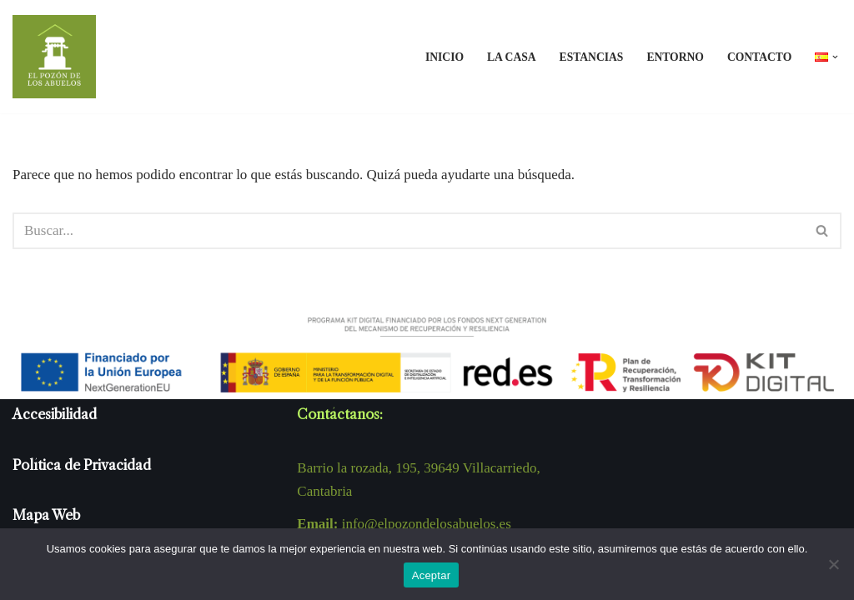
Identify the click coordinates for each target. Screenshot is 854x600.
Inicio (444, 57)
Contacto (759, 57)
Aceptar (431, 575)
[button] (835, 57)
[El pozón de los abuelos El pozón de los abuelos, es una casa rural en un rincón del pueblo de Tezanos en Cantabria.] (54, 56)
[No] (833, 564)
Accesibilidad (55, 414)
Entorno (675, 57)
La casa (511, 57)
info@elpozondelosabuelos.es (426, 524)
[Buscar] (408, 230)
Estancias (592, 57)
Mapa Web (46, 515)
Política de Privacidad (82, 465)
